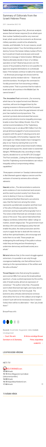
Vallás (30, 330)
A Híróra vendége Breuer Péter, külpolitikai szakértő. (33, 339)
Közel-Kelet (14, 330)
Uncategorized (8, 333)
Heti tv (6, 363)
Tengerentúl (23, 330)
